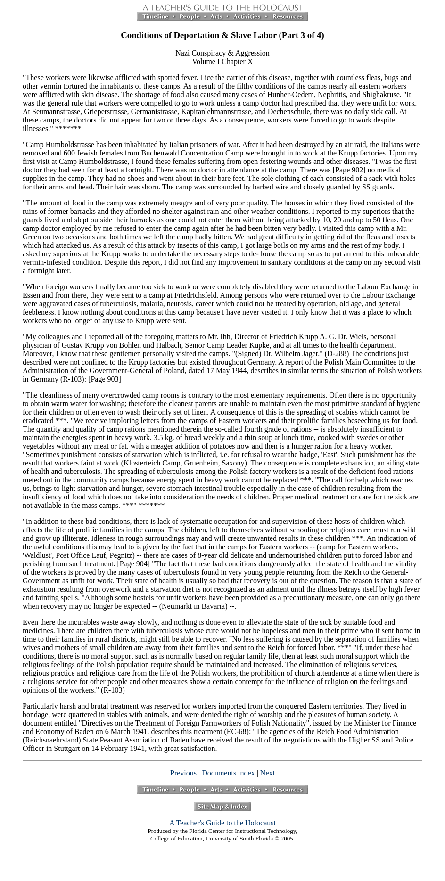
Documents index (228, 773)
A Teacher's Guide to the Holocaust (222, 823)
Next (267, 773)
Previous (183, 773)
